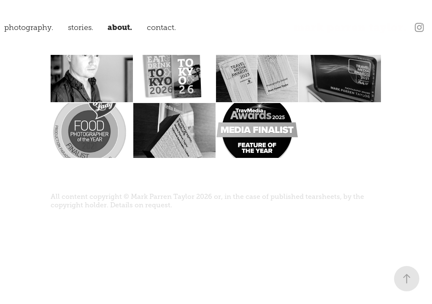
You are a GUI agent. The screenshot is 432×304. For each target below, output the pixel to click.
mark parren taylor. (350, 27)
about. (120, 27)
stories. (80, 27)
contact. (161, 27)
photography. (28, 27)
